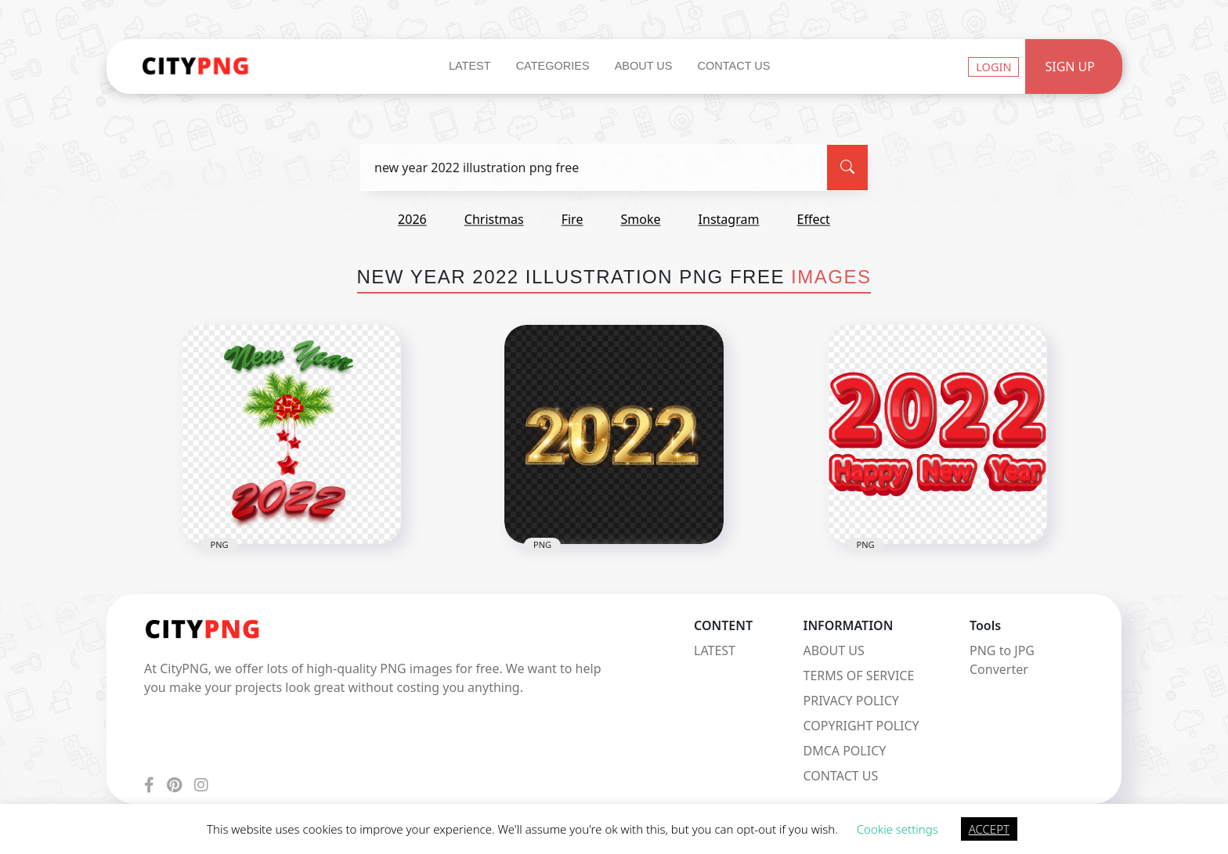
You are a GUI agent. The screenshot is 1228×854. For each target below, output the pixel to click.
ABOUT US (834, 650)
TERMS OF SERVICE (859, 675)
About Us (644, 65)
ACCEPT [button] (989, 829)
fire (572, 219)
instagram (729, 219)
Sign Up (1070, 66)
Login (993, 66)
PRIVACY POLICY (851, 700)
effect (813, 219)
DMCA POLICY (845, 750)
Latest (470, 65)
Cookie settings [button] (897, 829)
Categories (553, 65)
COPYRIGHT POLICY (861, 725)
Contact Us (733, 65)
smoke (641, 219)
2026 (412, 219)
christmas (494, 219)
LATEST (714, 650)
